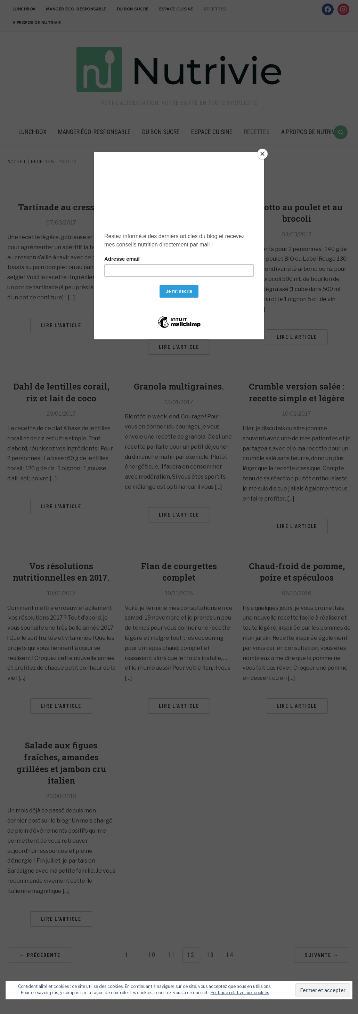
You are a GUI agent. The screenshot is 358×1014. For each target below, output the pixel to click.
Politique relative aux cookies (240, 992)
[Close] (262, 154)
